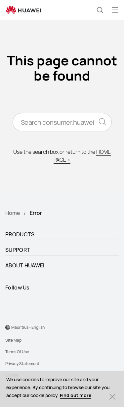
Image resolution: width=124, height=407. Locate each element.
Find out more (75, 395)
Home (12, 213)
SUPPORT (17, 250)
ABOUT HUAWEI (25, 265)
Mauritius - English (28, 327)
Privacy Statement (22, 363)
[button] (99, 10)
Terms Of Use (17, 352)
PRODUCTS (19, 234)
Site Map (13, 340)
